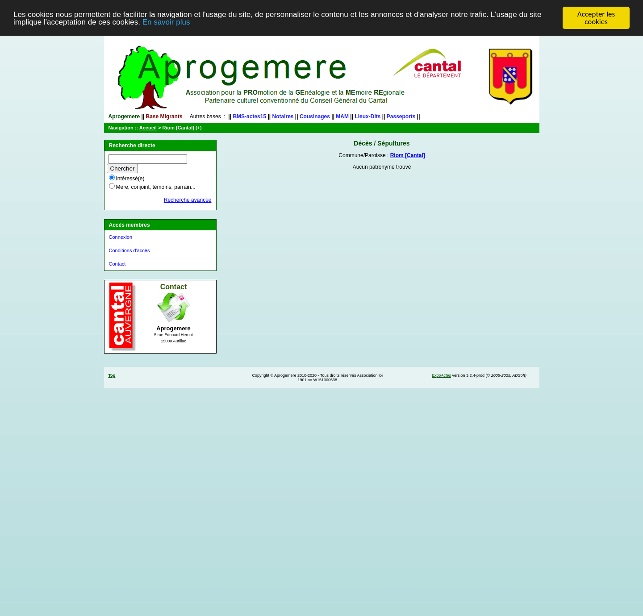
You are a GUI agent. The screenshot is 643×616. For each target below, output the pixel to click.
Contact (117, 263)
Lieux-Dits (367, 116)
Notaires (283, 116)
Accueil (148, 127)
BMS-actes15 (249, 116)
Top (112, 375)
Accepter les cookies (596, 17)
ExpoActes (441, 375)
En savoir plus (166, 21)
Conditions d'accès (129, 250)
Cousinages (315, 116)
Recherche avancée (188, 200)
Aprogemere (124, 116)
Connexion (121, 237)
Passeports (401, 116)
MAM (342, 116)
